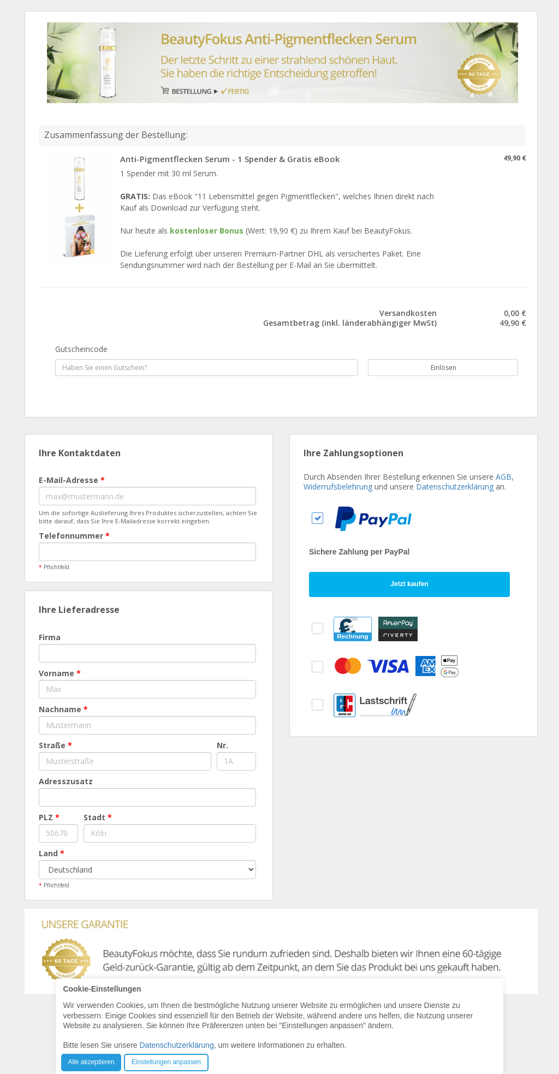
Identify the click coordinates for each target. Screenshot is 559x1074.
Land (51, 853)
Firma (50, 637)
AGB (504, 477)
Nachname (63, 709)
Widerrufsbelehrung (338, 486)
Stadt (98, 817)
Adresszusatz (66, 781)
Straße (55, 745)
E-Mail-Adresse (72, 480)
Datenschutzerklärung (454, 486)
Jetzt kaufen (409, 584)
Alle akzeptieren (91, 1062)
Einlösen (437, 367)
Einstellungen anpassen (166, 1062)
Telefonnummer (74, 535)
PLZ (49, 817)
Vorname (60, 673)
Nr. (222, 745)
